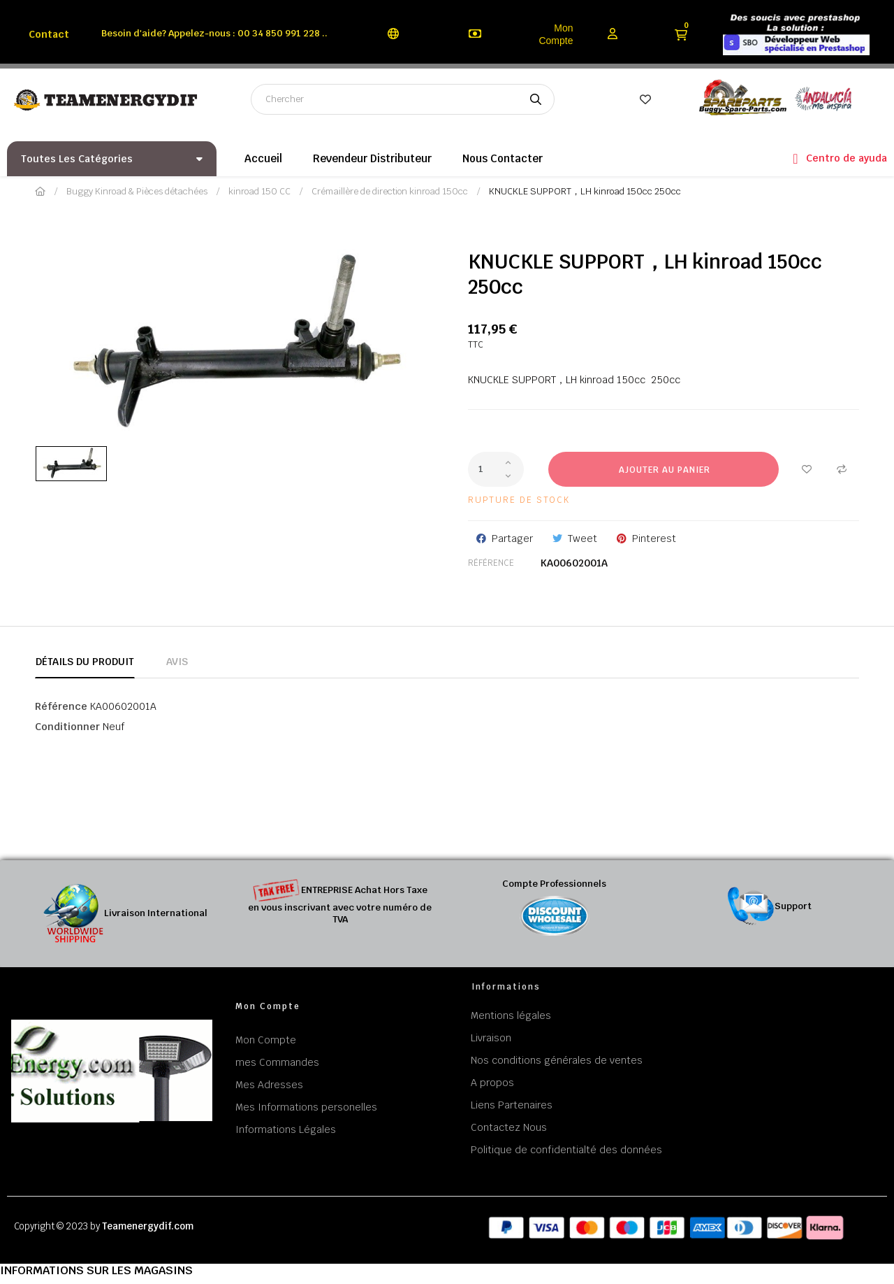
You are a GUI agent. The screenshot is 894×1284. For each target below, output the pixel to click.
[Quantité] (496, 469)
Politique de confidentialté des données (566, 1149)
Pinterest (654, 538)
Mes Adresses (269, 1084)
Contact (49, 34)
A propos (492, 1082)
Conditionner (67, 726)
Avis (177, 661)
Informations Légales (285, 1129)
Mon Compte (555, 34)
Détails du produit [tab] (85, 661)
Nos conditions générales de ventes (557, 1060)
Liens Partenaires (511, 1105)
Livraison (491, 1038)
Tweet (582, 538)
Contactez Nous (509, 1127)
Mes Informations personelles (306, 1107)
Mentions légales (511, 1015)
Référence (491, 563)
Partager (512, 538)
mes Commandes (277, 1062)
